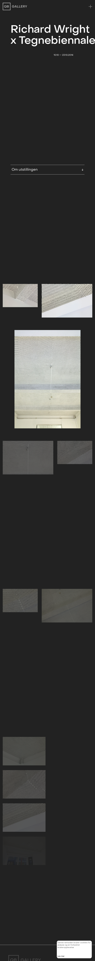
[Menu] (90, 6)
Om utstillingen (47, 142)
